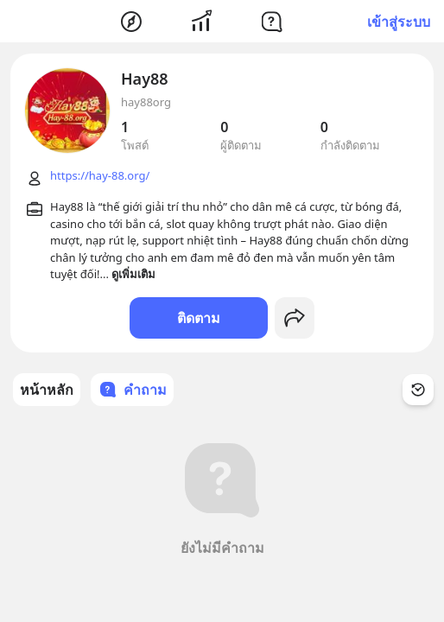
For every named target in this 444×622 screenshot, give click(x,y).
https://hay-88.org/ (99, 175)
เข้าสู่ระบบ (398, 21)
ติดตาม (198, 317)
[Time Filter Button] (418, 389)
